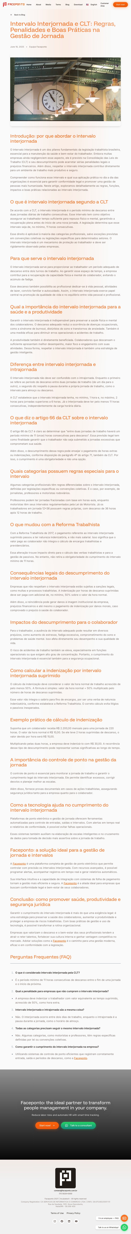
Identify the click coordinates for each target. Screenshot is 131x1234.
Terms (58, 4)
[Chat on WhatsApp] (124, 1227)
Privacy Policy (73, 1213)
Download (78, 4)
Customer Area (105, 4)
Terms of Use (57, 1213)
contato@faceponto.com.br (65, 1190)
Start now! (120, 4)
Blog (67, 4)
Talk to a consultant (78, 1125)
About (38, 4)
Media (48, 4)
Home (28, 4)
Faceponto (19, 863)
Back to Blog (17, 15)
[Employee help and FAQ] (124, 1218)
